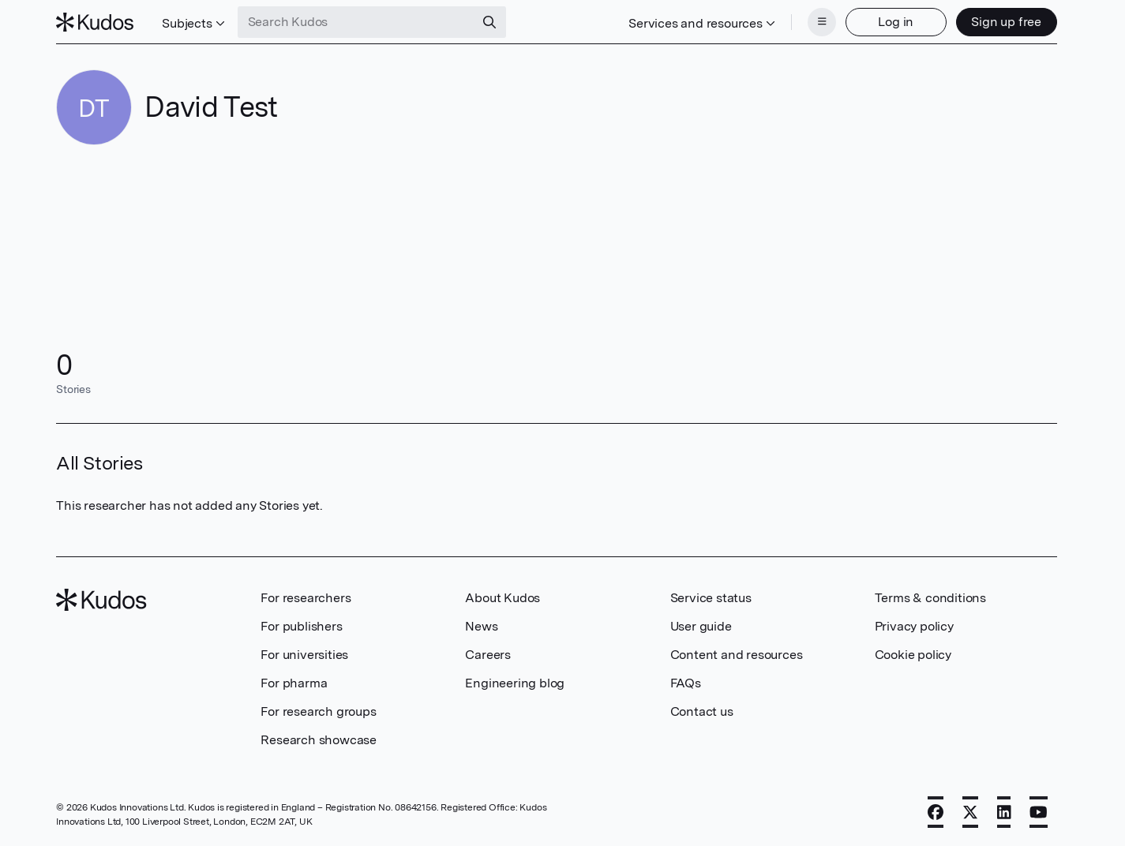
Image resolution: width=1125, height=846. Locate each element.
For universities (304, 654)
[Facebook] (935, 812)
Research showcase (319, 739)
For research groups (318, 711)
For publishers (301, 626)
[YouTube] (1038, 812)
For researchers (306, 597)
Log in (895, 21)
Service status (711, 597)
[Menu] (822, 22)
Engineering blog (514, 683)
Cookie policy (913, 654)
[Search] (489, 22)
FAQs (685, 683)
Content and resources (736, 654)
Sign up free (1006, 21)
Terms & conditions (930, 597)
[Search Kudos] (356, 22)
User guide (701, 626)
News (481, 626)
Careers (488, 654)
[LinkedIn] (1004, 812)
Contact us (701, 711)
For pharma (294, 683)
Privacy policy (914, 626)
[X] (970, 812)
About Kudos (502, 597)
